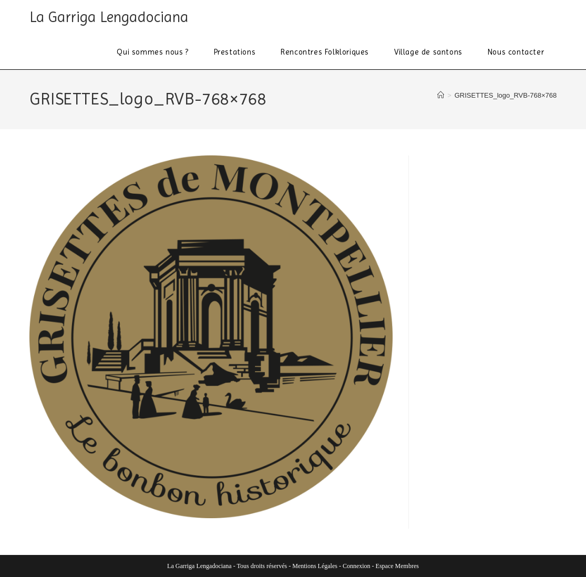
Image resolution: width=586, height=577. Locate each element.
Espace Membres (397, 566)
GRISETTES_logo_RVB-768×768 (506, 95)
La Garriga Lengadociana (109, 17)
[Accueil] (440, 95)
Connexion (357, 566)
